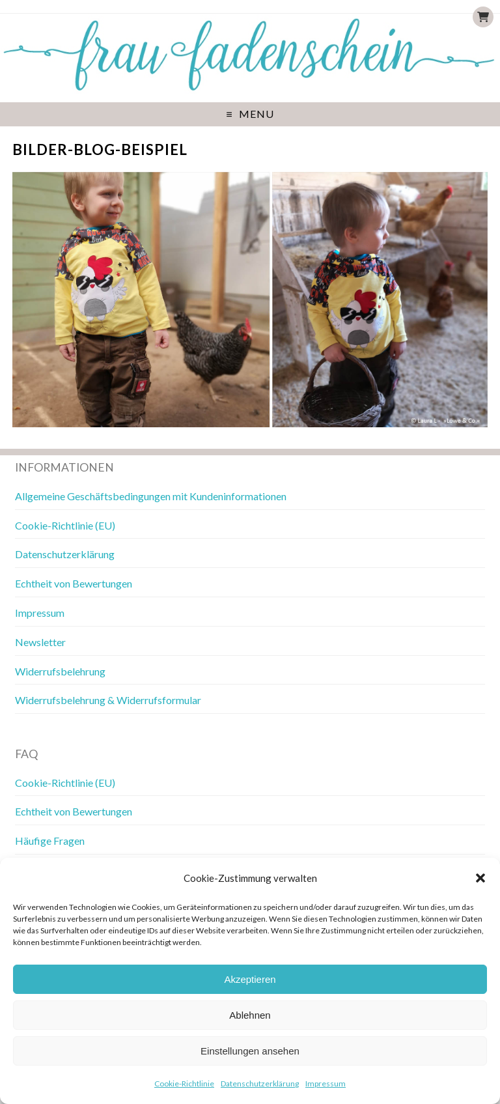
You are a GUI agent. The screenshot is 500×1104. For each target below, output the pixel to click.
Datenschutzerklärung (260, 1083)
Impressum (325, 1083)
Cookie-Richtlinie (184, 1083)
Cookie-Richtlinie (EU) (65, 525)
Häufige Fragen (50, 840)
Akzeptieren (249, 979)
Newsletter (40, 642)
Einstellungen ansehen (250, 1050)
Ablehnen (249, 1015)
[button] (480, 878)
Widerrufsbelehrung (60, 671)
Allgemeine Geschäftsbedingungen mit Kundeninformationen (150, 496)
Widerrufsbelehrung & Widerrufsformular (108, 700)
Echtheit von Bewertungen (73, 583)
